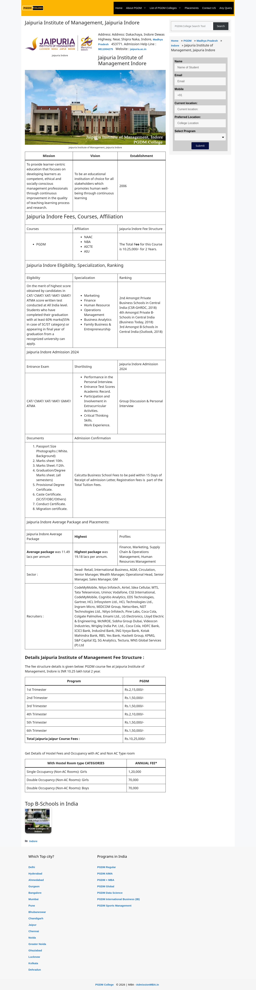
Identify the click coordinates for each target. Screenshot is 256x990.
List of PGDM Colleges (166, 8)
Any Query (225, 7)
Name (178, 61)
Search (221, 26)
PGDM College (104, 984)
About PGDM (137, 8)
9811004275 (105, 49)
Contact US (209, 7)
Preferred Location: (188, 117)
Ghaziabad (35, 950)
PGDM (187, 40)
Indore (33, 841)
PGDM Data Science (110, 892)
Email (178, 75)
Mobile (179, 89)
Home (118, 7)
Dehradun (34, 969)
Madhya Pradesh (207, 40)
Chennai (33, 931)
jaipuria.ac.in (138, 49)
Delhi (31, 867)
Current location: (186, 103)
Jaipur (32, 924)
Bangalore (34, 892)
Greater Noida (37, 944)
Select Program (185, 131)
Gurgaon (34, 886)
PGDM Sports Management (114, 905)
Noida (32, 937)
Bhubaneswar (37, 911)
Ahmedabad (36, 879)
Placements (192, 7)
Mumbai (33, 899)
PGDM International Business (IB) (118, 899)
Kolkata (33, 963)
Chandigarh (35, 918)
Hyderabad (35, 873)
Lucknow (34, 956)
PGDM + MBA (105, 879)
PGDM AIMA (105, 873)
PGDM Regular (106, 867)
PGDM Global (105, 886)
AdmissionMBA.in (147, 984)
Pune (31, 905)
